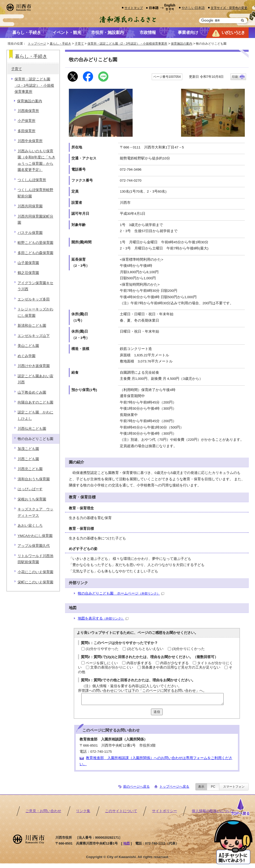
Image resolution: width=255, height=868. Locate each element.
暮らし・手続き (60, 43)
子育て (79, 43)
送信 (157, 712)
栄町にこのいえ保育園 (35, 582)
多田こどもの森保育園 (35, 253)
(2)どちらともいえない (145, 649)
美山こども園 (28, 346)
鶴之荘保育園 (28, 273)
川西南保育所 (28, 111)
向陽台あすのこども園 (35, 402)
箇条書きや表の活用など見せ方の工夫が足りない (181, 667)
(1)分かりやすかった (102, 649)
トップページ (37, 43)
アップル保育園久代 (34, 546)
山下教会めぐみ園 (32, 392)
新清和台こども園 (32, 326)
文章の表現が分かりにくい (111, 667)
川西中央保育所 (30, 141)
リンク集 (83, 811)
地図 (126, 843)
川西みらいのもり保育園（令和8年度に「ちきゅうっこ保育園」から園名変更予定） (36, 160)
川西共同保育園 (30, 206)
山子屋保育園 (28, 263)
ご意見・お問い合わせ (43, 811)
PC (213, 786)
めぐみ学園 (26, 356)
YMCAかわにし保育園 (35, 536)
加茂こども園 (28, 449)
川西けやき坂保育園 (34, 366)
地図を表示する (103, 618)
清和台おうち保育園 (34, 479)
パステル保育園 (30, 233)
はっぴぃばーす (30, 489)
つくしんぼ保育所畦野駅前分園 (35, 193)
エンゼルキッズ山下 (34, 336)
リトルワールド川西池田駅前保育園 (35, 559)
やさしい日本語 (193, 8)
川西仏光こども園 (32, 429)
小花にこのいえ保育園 (35, 572)
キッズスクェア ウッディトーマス (35, 512)
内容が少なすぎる (174, 663)
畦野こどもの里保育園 (35, 243)
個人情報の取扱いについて (213, 811)
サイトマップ (133, 7)
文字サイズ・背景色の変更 (229, 7)
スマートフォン (234, 786)
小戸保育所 (26, 121)
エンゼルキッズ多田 (34, 299)
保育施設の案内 (181, 43)
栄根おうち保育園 (32, 499)
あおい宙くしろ (30, 525)
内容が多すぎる (138, 663)
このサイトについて (121, 811)
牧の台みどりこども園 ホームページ (121, 593)
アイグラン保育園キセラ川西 (35, 286)
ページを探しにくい (102, 663)
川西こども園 (28, 459)
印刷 (235, 77)
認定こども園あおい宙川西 (35, 379)
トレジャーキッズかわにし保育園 (35, 312)
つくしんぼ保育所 (32, 180)
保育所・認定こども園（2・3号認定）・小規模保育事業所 (127, 43)
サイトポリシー (164, 811)
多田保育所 (26, 131)
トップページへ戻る (174, 786)
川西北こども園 (30, 469)
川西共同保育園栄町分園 (35, 219)
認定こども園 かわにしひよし (35, 415)
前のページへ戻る (136, 786)
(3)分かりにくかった (188, 649)
